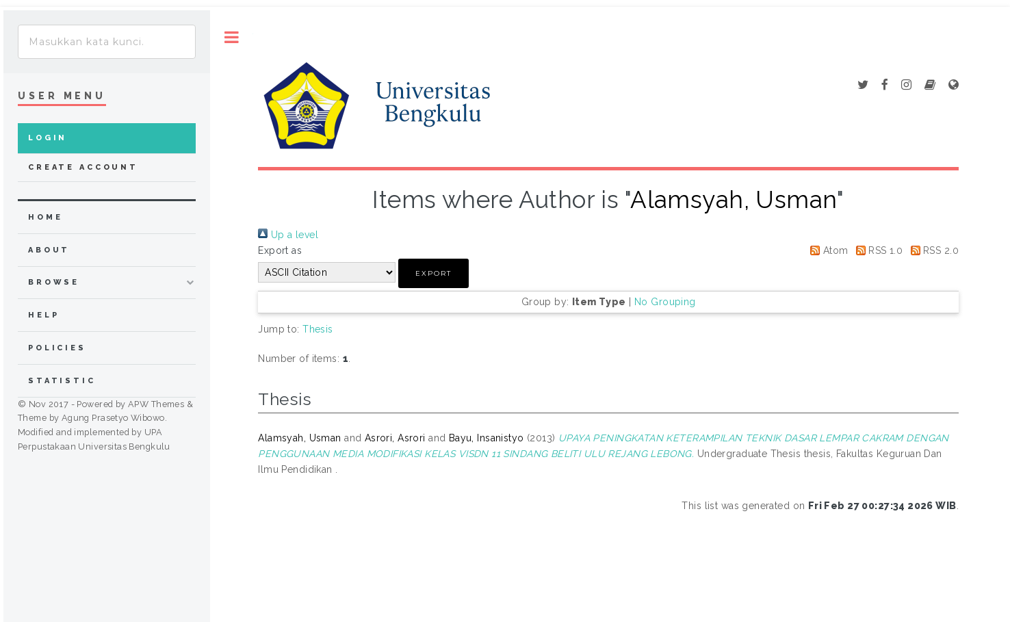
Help (43, 315)
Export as (280, 250)
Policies (57, 348)
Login (47, 137)
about (49, 250)
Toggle (231, 37)
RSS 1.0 (877, 250)
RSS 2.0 (932, 250)
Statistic (62, 380)
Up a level (288, 234)
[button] (433, 273)
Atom (826, 250)
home (45, 217)
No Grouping (665, 301)
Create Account (83, 167)
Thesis (317, 329)
